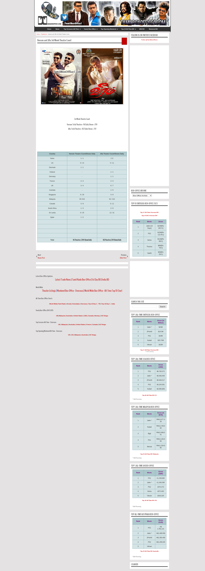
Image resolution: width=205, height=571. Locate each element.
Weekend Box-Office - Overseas (70, 291)
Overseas (84, 304)
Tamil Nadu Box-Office (81, 280)
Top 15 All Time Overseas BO (149, 350)
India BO (105, 280)
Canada (90, 316)
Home (49, 29)
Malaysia (62, 316)
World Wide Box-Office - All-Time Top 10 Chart (103, 291)
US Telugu (92, 335)
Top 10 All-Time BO (127, 29)
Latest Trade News (63, 280)
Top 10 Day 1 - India (108, 304)
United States (78, 316)
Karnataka (75, 304)
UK (57, 316)
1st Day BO (96, 280)
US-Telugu (104, 316)
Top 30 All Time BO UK (149, 500)
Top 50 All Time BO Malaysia (149, 454)
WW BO (141, 29)
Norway (97, 316)
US (72, 335)
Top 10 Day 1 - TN (94, 304)
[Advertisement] (84, 144)
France (89, 324)
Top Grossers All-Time (71, 29)
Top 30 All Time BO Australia (149, 551)
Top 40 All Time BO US (149, 395)
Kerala (69, 304)
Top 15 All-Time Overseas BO (149, 212)
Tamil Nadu (62, 304)
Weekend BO (153, 29)
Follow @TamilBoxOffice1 (149, 40)
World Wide (53, 304)
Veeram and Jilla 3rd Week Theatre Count (54, 40)
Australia (69, 316)
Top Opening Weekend (108, 29)
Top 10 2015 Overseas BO (149, 215)
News (57, 29)
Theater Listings (49, 291)
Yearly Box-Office (90, 29)
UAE (85, 316)
